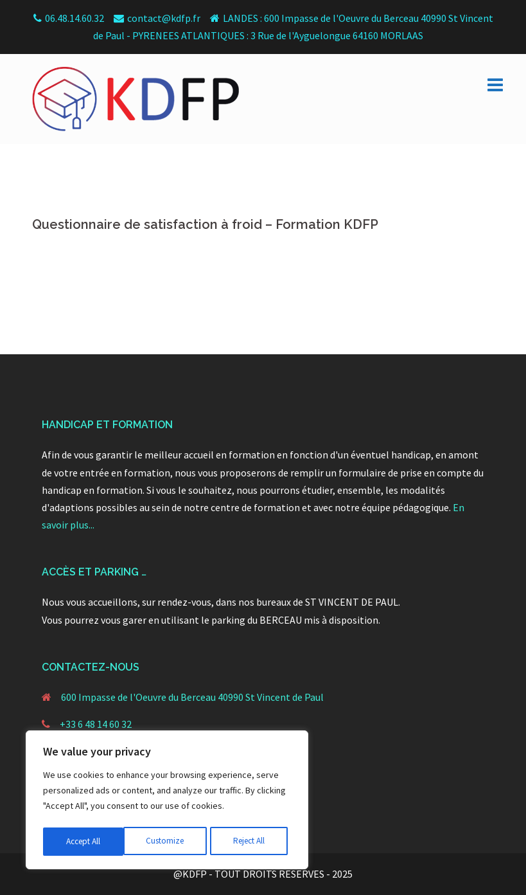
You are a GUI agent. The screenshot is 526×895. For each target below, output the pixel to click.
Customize (84, 841)
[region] (167, 801)
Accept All (251, 841)
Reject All (168, 841)
